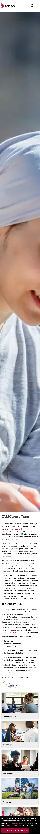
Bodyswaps (15, 630)
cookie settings (18, 823)
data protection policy (15, 825)
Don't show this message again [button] (16, 830)
